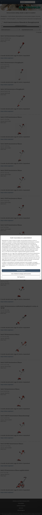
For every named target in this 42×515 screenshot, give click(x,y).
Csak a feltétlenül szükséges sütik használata (21, 273)
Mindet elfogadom (21, 270)
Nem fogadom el (21, 277)
